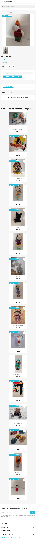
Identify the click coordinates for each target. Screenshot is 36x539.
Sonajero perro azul (18, 350)
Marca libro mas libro (18, 399)
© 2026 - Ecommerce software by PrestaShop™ (13, 537)
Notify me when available (12, 77)
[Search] (18, 6)
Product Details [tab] (8, 86)
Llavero (18, 227)
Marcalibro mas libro (18, 154)
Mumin (18, 276)
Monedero (18, 448)
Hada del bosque (18, 178)
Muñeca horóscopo (18, 203)
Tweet (9, 66)
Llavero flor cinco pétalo (18, 129)
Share (6, 66)
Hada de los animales (18, 325)
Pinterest (13, 66)
